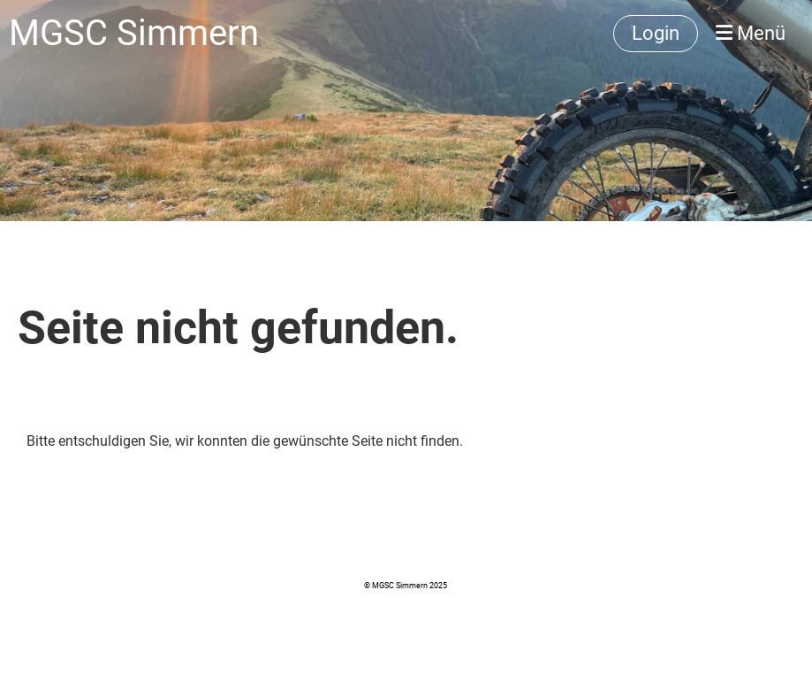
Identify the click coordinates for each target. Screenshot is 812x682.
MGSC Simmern (134, 33)
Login (655, 33)
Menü (750, 33)
